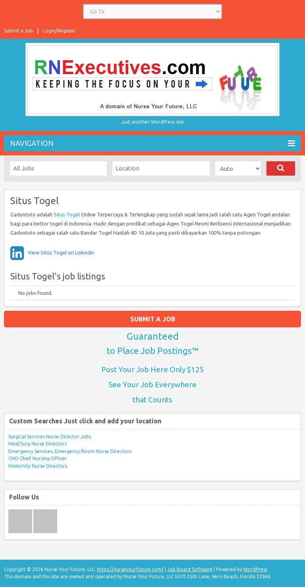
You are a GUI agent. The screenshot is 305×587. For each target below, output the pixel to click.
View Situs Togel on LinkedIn (61, 252)
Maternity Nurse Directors (37, 465)
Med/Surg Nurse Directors (37, 443)
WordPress (255, 569)
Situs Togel (67, 214)
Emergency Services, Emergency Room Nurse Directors (69, 451)
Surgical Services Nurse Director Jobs (49, 436)
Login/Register (59, 30)
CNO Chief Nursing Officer (37, 458)
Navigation (152, 143)
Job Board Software (189, 569)
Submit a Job (18, 30)
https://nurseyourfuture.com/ (130, 569)
